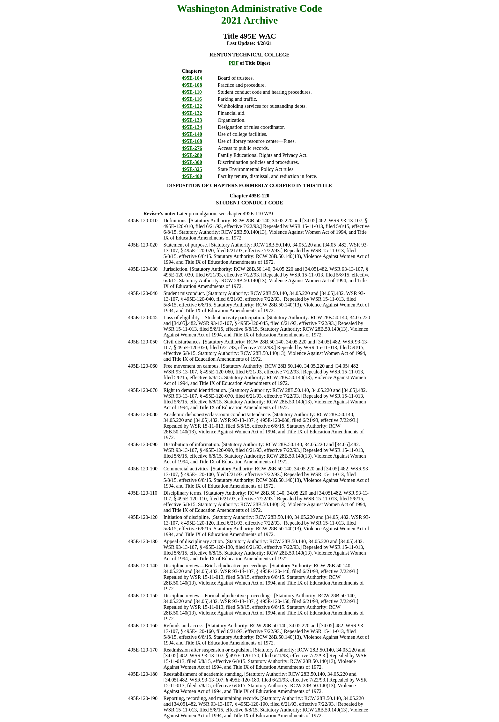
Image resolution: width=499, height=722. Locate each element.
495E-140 (192, 134)
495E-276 (192, 148)
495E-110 (192, 92)
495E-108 (192, 85)
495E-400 (192, 176)
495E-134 (192, 127)
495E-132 (192, 113)
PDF (234, 63)
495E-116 (192, 99)
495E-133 (192, 120)
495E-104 (192, 78)
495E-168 (192, 141)
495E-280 (192, 155)
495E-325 (192, 169)
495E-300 (192, 162)
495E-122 (192, 106)
